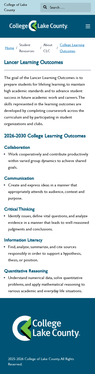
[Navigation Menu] (88, 26)
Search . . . (53, 7)
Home (9, 48)
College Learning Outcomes (72, 48)
